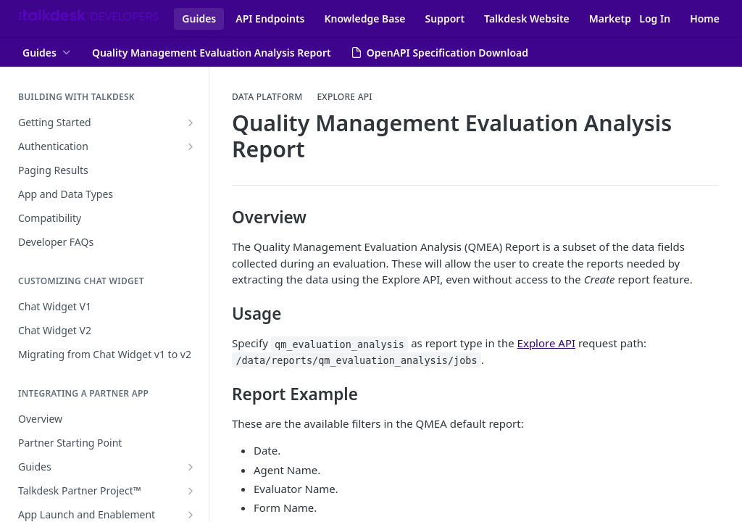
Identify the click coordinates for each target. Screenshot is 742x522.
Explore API (344, 97)
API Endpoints (269, 18)
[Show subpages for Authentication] (190, 146)
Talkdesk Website (527, 18)
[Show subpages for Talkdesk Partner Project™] (190, 491)
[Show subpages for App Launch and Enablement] (190, 515)
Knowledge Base (365, 18)
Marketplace (620, 18)
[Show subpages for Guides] (190, 467)
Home (705, 18)
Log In (654, 18)
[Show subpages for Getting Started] (190, 122)
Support (445, 18)
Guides (199, 18)
